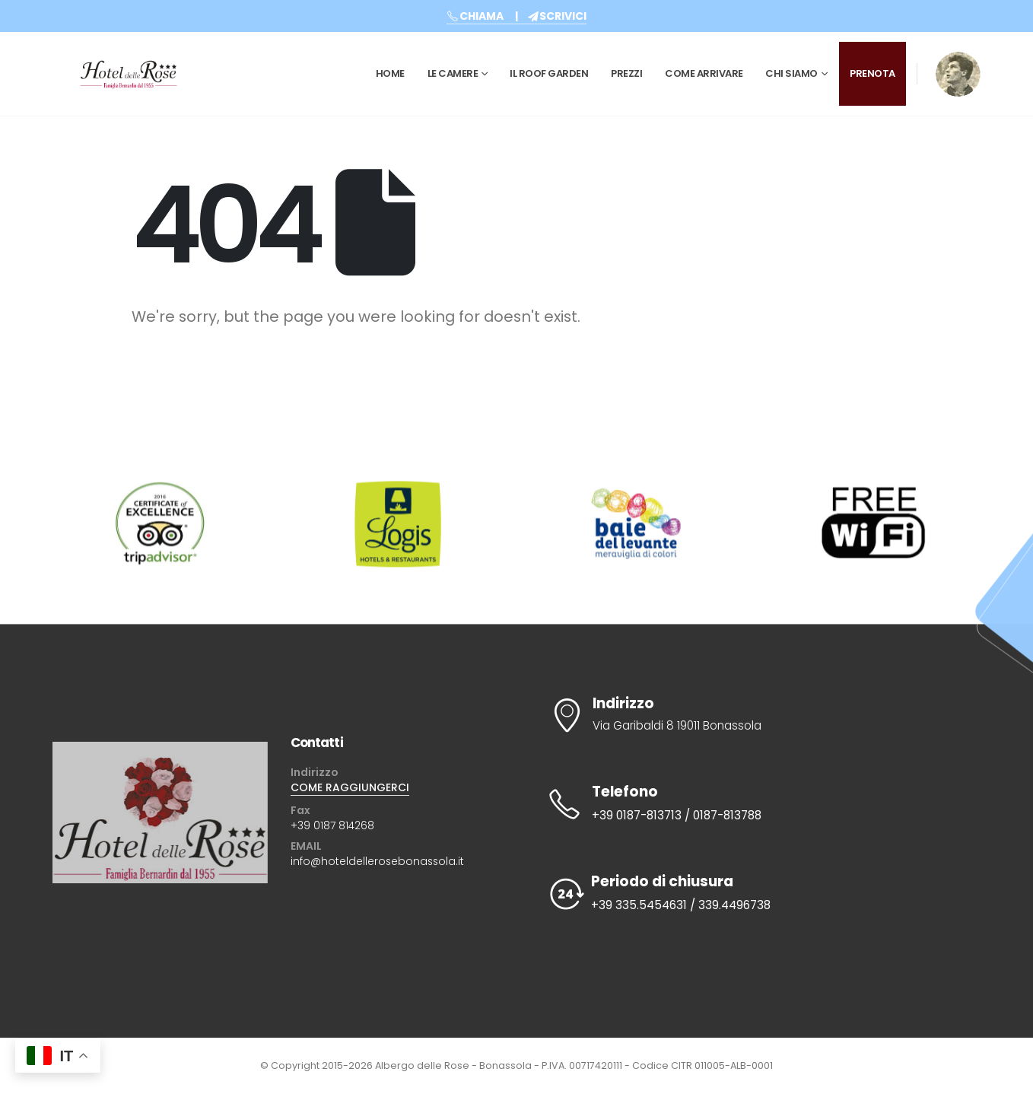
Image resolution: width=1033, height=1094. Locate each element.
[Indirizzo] (754, 715)
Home (390, 73)
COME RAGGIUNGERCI (350, 787)
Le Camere (453, 73)
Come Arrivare (704, 73)
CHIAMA (475, 16)
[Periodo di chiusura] (754, 894)
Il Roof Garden (549, 73)
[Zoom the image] (958, 61)
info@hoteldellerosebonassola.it (377, 861)
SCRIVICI (557, 16)
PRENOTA (872, 73)
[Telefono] (754, 804)
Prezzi (626, 73)
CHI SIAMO (791, 73)
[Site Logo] (128, 74)
